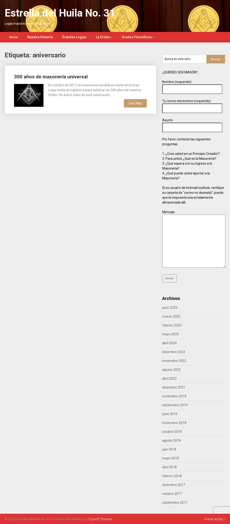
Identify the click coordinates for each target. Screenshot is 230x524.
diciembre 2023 (173, 352)
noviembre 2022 (174, 361)
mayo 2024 (170, 334)
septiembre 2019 (174, 405)
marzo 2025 (171, 316)
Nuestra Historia (40, 37)
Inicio (13, 37)
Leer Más (135, 103)
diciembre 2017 (173, 485)
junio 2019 (169, 414)
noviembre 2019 (174, 396)
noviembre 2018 (174, 423)
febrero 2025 (172, 325)
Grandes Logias (74, 37)
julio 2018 (169, 449)
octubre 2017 (172, 494)
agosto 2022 (171, 369)
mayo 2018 (170, 458)
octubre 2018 (172, 432)
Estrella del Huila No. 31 (60, 13)
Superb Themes (100, 519)
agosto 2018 (171, 440)
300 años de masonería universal (51, 77)
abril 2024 (169, 343)
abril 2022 (169, 378)
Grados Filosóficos (137, 37)
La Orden (103, 37)
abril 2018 (169, 467)
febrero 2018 (172, 476)
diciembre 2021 (173, 387)
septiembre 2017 (174, 502)
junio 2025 (169, 307)
